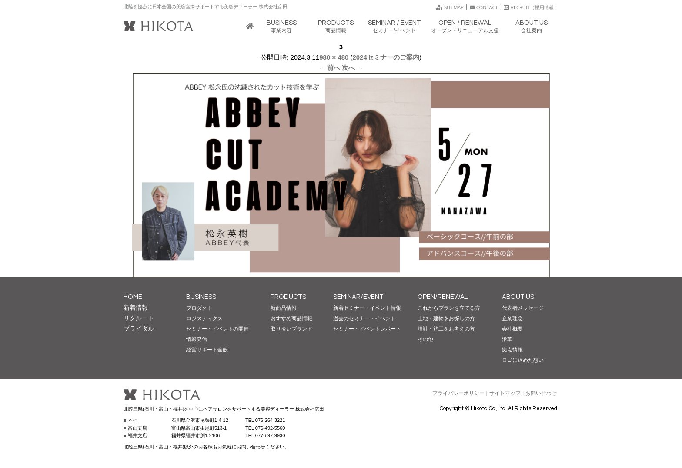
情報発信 (196, 339)
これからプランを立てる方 (449, 308)
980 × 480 (333, 57)
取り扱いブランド (291, 329)
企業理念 (512, 318)
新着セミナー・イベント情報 (367, 308)
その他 (425, 339)
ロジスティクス (204, 318)
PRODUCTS (288, 297)
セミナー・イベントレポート (367, 329)
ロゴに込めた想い (523, 360)
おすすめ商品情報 (291, 318)
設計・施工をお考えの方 (446, 329)
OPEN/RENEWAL (443, 297)
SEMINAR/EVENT (358, 297)
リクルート (139, 317)
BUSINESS (201, 297)
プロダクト (199, 308)
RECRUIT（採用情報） (531, 7)
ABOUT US (518, 297)
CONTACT (484, 7)
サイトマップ (505, 393)
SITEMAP (450, 7)
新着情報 (136, 307)
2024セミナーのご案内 (386, 57)
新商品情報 (284, 308)
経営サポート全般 (207, 350)
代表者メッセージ (523, 308)
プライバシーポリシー (458, 393)
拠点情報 (512, 350)
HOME (133, 297)
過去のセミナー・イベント (364, 318)
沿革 (507, 339)
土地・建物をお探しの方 (446, 318)
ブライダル (139, 328)
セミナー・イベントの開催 (217, 329)
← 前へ (329, 67)
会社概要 (512, 329)
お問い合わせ (541, 393)
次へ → (352, 67)
